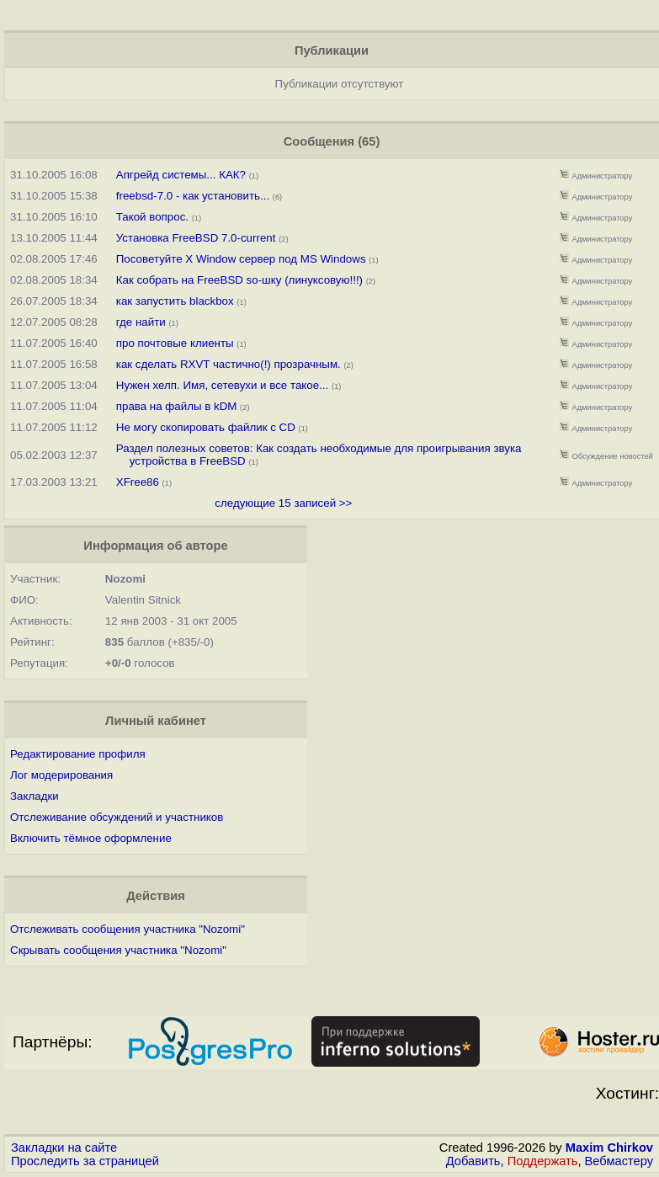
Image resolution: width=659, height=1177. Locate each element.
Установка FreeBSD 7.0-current (196, 238)
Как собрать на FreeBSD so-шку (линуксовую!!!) (239, 280)
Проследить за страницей (85, 1161)
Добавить (473, 1161)
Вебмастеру (619, 1161)
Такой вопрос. (152, 216)
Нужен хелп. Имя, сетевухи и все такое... (222, 385)
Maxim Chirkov (609, 1147)
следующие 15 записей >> (283, 503)
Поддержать (543, 1161)
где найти (141, 322)
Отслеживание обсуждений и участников (116, 817)
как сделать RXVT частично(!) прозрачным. (228, 364)
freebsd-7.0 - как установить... (192, 195)
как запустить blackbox (175, 301)
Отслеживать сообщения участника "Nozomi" (127, 929)
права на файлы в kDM (176, 406)
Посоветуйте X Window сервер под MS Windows (241, 259)
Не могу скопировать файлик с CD (205, 427)
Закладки (34, 796)
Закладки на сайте (64, 1147)
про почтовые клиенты (175, 343)
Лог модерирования (61, 775)
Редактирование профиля (78, 754)
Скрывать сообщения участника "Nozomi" (118, 950)
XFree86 (137, 482)
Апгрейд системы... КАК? (181, 174)
